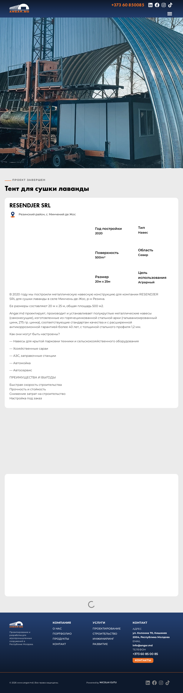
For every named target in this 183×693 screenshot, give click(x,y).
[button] (170, 14)
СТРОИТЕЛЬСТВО (105, 633)
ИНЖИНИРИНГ (103, 638)
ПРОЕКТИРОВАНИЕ (107, 628)
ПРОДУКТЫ (61, 638)
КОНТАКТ (59, 644)
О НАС (57, 628)
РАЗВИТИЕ (100, 644)
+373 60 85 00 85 (145, 654)
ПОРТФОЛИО (62, 633)
